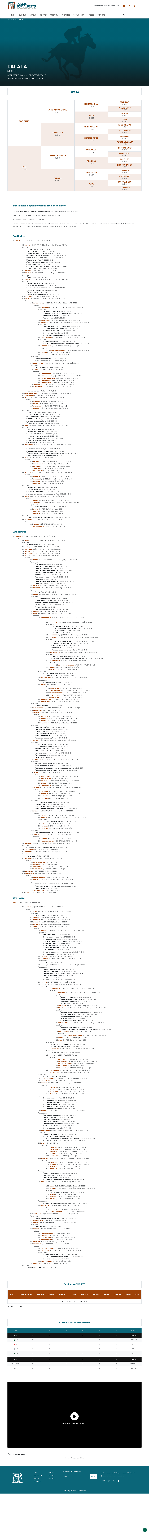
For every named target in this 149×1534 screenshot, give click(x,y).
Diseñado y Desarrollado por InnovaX (74, 1490)
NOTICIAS (33, 15)
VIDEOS (91, 15)
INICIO (13, 15)
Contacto (37, 1481)
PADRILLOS (66, 15)
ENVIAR (93, 1476)
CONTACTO (101, 15)
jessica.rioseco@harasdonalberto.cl (106, 5)
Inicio (9, 20)
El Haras (51, 1472)
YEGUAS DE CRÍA (79, 15)
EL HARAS (22, 15)
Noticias (51, 1475)
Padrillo (15, 20)
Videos (36, 1478)
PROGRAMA (54, 15)
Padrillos (51, 1478)
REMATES (43, 15)
